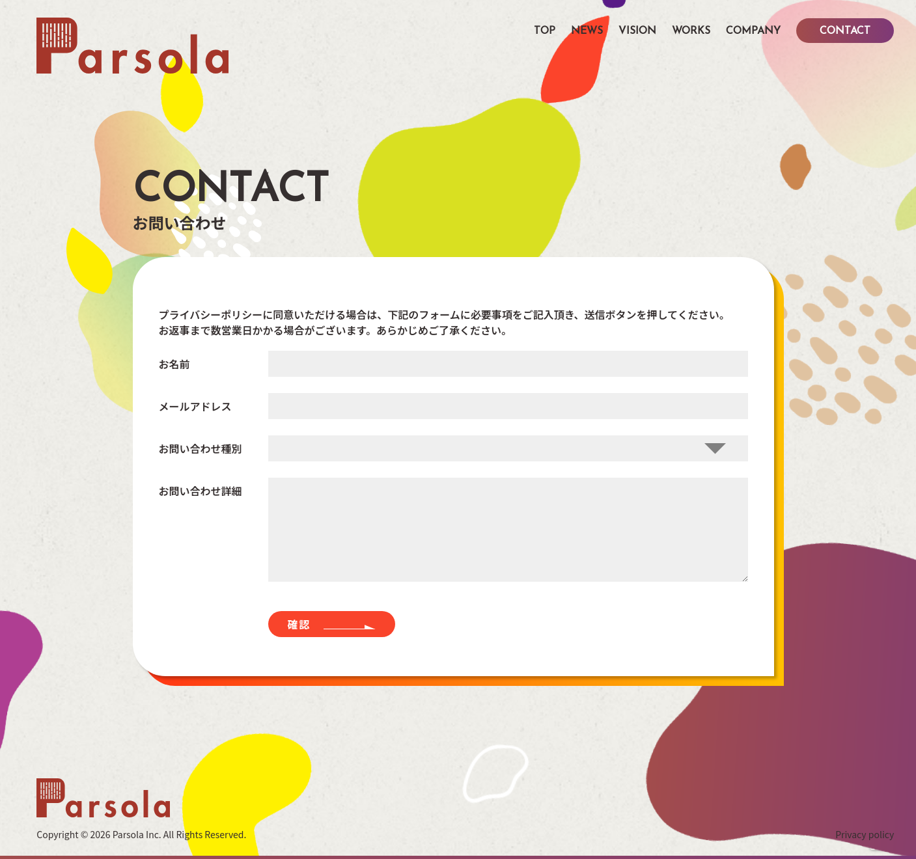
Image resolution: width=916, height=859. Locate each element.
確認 (299, 624)
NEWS (587, 31)
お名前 (174, 363)
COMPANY (753, 31)
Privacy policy (864, 834)
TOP (544, 31)
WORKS (691, 31)
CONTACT (845, 31)
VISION (637, 31)
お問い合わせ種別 (200, 448)
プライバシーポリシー (211, 314)
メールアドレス (195, 405)
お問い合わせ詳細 (200, 490)
